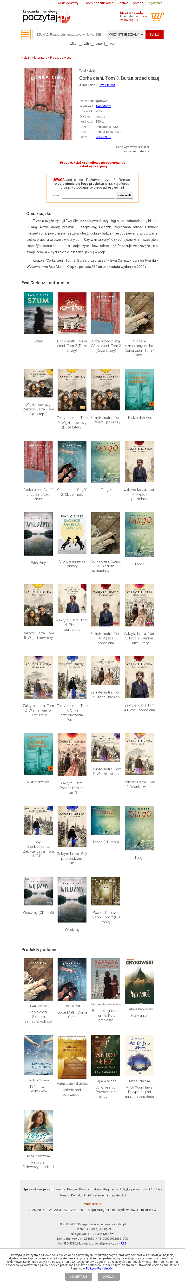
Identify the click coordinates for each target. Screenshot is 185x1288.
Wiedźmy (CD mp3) (38, 912)
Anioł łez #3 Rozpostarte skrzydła (106, 1051)
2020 (82, 1128)
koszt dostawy (68, 3)
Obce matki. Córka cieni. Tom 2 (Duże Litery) (72, 346)
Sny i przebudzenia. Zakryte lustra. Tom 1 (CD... (38, 849)
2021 (74, 1128)
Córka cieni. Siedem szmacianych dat (38, 1017)
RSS (124, 1162)
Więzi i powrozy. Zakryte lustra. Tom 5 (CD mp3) (38, 409)
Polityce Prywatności (99, 1268)
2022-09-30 (103, 137)
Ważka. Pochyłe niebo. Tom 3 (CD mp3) (106, 917)
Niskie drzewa (139, 417)
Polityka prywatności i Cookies (141, 1108)
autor (99, 43)
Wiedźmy (38, 563)
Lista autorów (146, 1128)
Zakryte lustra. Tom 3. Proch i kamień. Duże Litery (139, 638)
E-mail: (56, 195)
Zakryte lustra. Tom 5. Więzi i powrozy (105, 420)
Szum (38, 341)
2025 (40, 1128)
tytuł (112, 43)
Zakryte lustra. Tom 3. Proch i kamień (105, 694)
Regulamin (110, 1108)
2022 (66, 1128)
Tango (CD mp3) (105, 842)
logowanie (155, 3)
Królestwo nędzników (38, 1048)
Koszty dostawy (90, 1108)
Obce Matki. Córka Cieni (72, 1014)
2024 (49, 1128)
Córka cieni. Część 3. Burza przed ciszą (38, 494)
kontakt (123, 3)
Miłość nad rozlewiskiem (72, 1048)
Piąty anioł (139, 970)
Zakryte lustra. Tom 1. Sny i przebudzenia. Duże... (72, 713)
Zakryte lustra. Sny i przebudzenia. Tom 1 (72, 858)
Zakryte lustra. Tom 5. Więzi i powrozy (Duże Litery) (72, 422)
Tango (106, 490)
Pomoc (64, 1114)
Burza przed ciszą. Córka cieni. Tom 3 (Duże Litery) (106, 346)
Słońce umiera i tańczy (72, 563)
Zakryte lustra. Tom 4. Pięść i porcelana (139, 494)
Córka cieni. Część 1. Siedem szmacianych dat (106, 566)
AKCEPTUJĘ (78, 1276)
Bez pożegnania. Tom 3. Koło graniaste (105, 1015)
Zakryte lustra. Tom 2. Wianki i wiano (105, 771)
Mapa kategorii (98, 1128)
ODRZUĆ (108, 1276)
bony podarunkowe (99, 3)
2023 (57, 1128)
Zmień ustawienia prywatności (105, 1114)
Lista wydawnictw (123, 1128)
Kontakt (76, 1114)
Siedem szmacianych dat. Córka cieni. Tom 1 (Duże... (140, 348)
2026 (32, 1128)
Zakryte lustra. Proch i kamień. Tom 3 (72, 788)
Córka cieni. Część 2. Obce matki (72, 492)
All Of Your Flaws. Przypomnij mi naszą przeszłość (139, 1051)
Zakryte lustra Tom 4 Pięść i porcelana (139, 707)
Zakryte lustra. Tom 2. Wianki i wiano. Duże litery (38, 710)
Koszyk (72, 1108)
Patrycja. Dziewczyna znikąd (38, 1083)
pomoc (138, 3)
